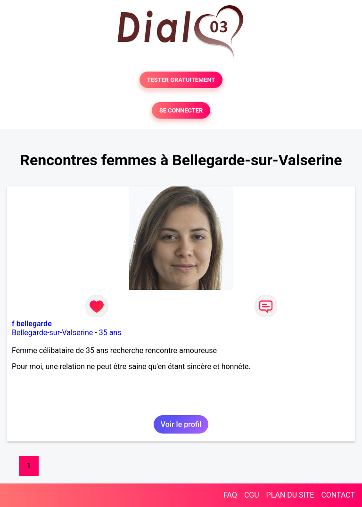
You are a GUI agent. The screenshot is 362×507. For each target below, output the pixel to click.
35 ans (110, 332)
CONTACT (338, 495)
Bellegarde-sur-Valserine (52, 332)
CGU (251, 495)
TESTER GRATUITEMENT (181, 79)
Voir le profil (181, 424)
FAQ (230, 495)
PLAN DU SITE (290, 495)
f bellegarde (32, 323)
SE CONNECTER (181, 110)
